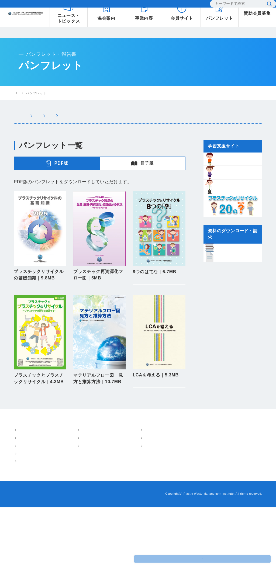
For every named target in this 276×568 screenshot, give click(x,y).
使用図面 (99, 437)
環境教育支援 (68, 507)
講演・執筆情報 (187, 116)
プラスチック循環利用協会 (34, 93)
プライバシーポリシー (58, 555)
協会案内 (21, 483)
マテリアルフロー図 (73, 491)
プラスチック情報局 (166, 493)
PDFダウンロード (40, 290)
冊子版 (142, 163)
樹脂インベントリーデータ (221, 484)
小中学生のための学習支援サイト (226, 493)
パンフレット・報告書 (119, 483)
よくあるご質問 (133, 5)
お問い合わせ (166, 5)
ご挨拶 (23, 499)
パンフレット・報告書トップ (83, 93)
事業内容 (61, 483)
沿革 (21, 507)
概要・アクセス (30, 491)
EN (198, 5)
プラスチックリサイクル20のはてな (229, 502)
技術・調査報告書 (145, 116)
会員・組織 (26, 515)
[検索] (234, 5)
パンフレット (104, 116)
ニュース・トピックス (168, 484)
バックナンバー (100, 305)
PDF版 (56, 163)
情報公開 (25, 522)
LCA (61, 499)
